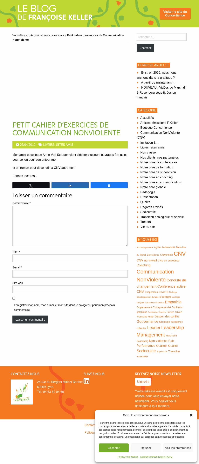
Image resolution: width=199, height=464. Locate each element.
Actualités (147, 117)
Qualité (145, 202)
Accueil (34, 35)
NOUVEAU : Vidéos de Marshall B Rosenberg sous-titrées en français (161, 92)
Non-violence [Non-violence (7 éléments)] (158, 340)
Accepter (114, 447)
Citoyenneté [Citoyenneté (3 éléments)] (166, 255)
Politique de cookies (128, 456)
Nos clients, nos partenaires (159, 157)
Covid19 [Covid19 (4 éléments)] (163, 292)
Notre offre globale (153, 187)
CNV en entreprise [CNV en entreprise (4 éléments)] (169, 260)
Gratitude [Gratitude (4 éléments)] (164, 321)
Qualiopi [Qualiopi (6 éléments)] (161, 345)
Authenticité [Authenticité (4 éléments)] (168, 247)
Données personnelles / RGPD (156, 456)
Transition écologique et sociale (162, 217)
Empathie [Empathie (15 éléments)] (173, 302)
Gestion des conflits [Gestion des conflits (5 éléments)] (167, 316)
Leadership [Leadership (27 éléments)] (172, 327)
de (55, 14)
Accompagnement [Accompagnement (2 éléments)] (145, 247)
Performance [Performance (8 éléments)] (146, 346)
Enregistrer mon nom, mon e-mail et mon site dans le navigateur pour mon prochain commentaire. (64, 307)
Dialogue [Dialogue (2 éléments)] (173, 292)
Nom (16, 251)
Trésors (145, 221)
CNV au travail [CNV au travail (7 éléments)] (147, 260)
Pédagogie (147, 192)
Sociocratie (148, 212)
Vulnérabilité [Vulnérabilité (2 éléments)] (142, 356)
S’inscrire (143, 381)
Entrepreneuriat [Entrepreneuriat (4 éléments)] (162, 307)
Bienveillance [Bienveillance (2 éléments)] (153, 255)
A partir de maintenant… (158, 82)
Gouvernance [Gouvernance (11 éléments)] (147, 321)
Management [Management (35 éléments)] (151, 334)
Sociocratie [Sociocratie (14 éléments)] (146, 351)
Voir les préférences (178, 447)
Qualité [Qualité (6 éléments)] (173, 345)
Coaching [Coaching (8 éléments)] (143, 265)
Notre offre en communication (160, 182)
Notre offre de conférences (158, 162)
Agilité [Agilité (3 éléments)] (157, 247)
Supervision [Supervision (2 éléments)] (162, 351)
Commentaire (21, 203)
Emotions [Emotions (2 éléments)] (159, 302)
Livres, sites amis (53, 35)
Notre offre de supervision (158, 172)
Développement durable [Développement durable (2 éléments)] (148, 297)
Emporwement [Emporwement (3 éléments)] (144, 307)
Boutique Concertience (156, 127)
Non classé (148, 152)
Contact (90, 425)
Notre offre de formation (156, 167)
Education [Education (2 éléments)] (149, 302)
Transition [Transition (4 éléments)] (174, 351)
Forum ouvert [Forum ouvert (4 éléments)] (174, 311)
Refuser (146, 447)
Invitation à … (149, 142)
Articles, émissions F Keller (159, 122)
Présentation (149, 197)
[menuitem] (175, 14)
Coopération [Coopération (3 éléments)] (151, 292)
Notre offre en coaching (156, 177)
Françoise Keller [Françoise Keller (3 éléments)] (145, 316)
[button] (191, 415)
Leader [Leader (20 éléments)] (154, 327)
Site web (17, 283)
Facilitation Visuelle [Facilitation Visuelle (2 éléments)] (157, 312)
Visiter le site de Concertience (175, 13)
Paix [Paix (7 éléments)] (171, 340)
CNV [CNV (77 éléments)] (180, 253)
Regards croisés (151, 207)
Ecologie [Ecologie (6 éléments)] (165, 296)
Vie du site (147, 227)
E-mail (17, 267)
